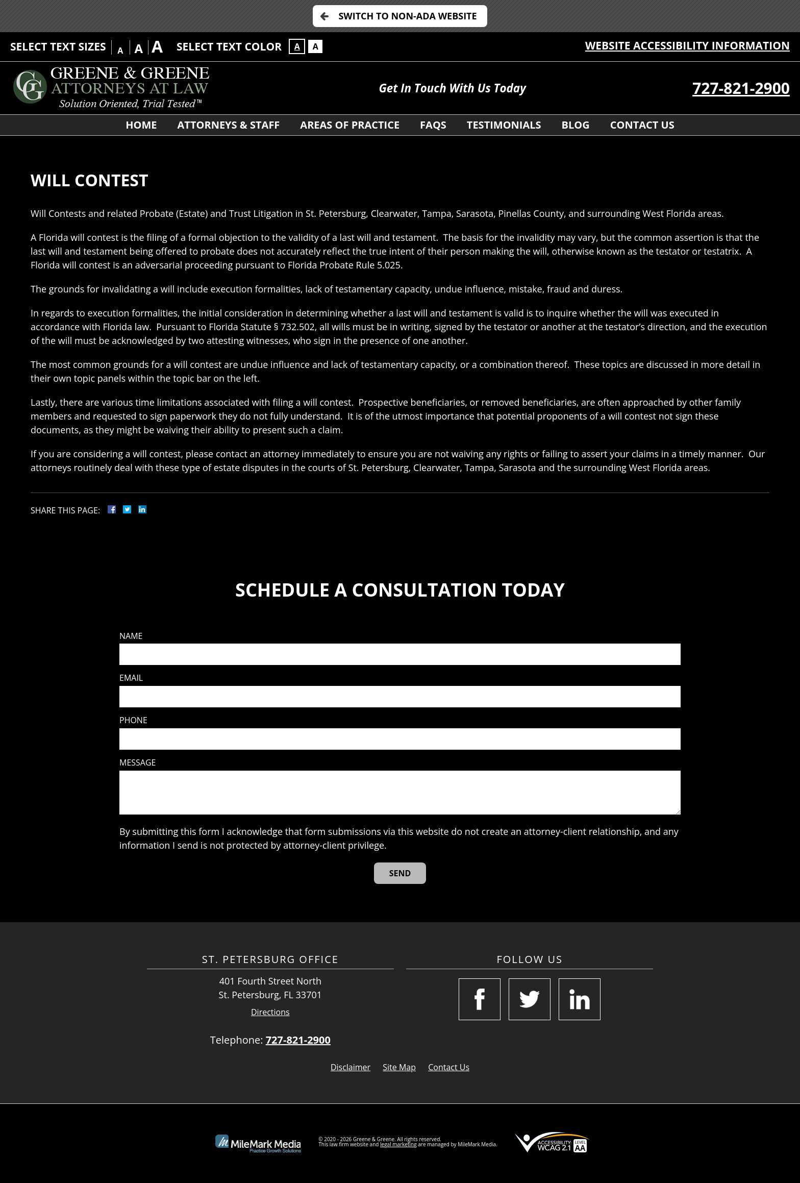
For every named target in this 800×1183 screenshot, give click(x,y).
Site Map (399, 1067)
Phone (133, 720)
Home (141, 125)
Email (131, 678)
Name (130, 636)
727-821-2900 (741, 88)
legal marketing (398, 1144)
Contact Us (642, 125)
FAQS (433, 125)
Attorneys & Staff (229, 125)
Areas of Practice (349, 125)
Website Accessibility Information (687, 45)
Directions (270, 1012)
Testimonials (504, 125)
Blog (576, 125)
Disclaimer (350, 1067)
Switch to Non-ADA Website (407, 16)
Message (137, 762)
